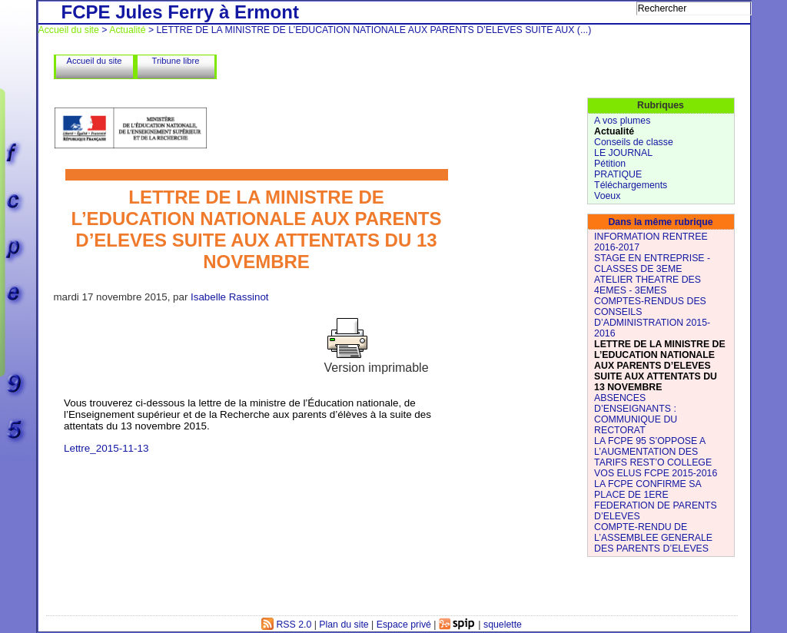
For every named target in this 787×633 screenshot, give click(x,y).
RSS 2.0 (286, 624)
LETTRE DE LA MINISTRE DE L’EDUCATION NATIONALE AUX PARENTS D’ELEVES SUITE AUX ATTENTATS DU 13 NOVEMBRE (660, 366)
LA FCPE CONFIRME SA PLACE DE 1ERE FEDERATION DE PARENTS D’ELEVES (655, 500)
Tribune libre (176, 60)
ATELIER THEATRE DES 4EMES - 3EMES (647, 285)
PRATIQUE (618, 174)
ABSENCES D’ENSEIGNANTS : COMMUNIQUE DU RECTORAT (635, 414)
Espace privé (404, 624)
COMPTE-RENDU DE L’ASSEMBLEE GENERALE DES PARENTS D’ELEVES (653, 538)
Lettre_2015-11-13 (106, 448)
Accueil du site (68, 30)
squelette (502, 624)
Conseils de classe (633, 142)
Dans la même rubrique (660, 222)
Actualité (127, 30)
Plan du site (343, 624)
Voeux (607, 196)
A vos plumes (622, 120)
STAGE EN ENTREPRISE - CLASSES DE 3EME (652, 263)
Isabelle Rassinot (230, 297)
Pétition (610, 163)
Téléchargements (630, 185)
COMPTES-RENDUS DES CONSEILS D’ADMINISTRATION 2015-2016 (652, 317)
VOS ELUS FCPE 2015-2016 (655, 473)
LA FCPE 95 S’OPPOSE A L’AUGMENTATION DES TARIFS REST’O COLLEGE (653, 452)
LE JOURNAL (623, 152)
